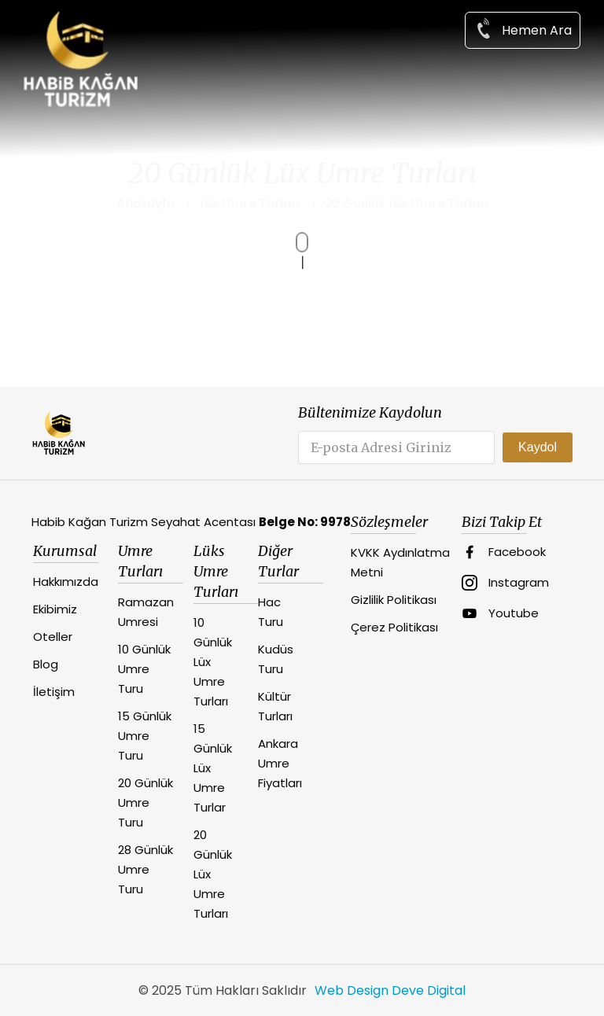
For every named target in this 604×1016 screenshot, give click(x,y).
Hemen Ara (522, 28)
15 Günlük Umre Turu (144, 736)
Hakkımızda (65, 581)
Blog (45, 664)
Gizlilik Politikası (393, 599)
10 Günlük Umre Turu (144, 669)
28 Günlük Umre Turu (145, 869)
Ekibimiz (55, 609)
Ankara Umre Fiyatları (280, 763)
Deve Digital (429, 990)
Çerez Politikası (394, 627)
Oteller (52, 636)
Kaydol (537, 447)
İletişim (54, 691)
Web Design (352, 990)
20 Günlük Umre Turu (145, 802)
